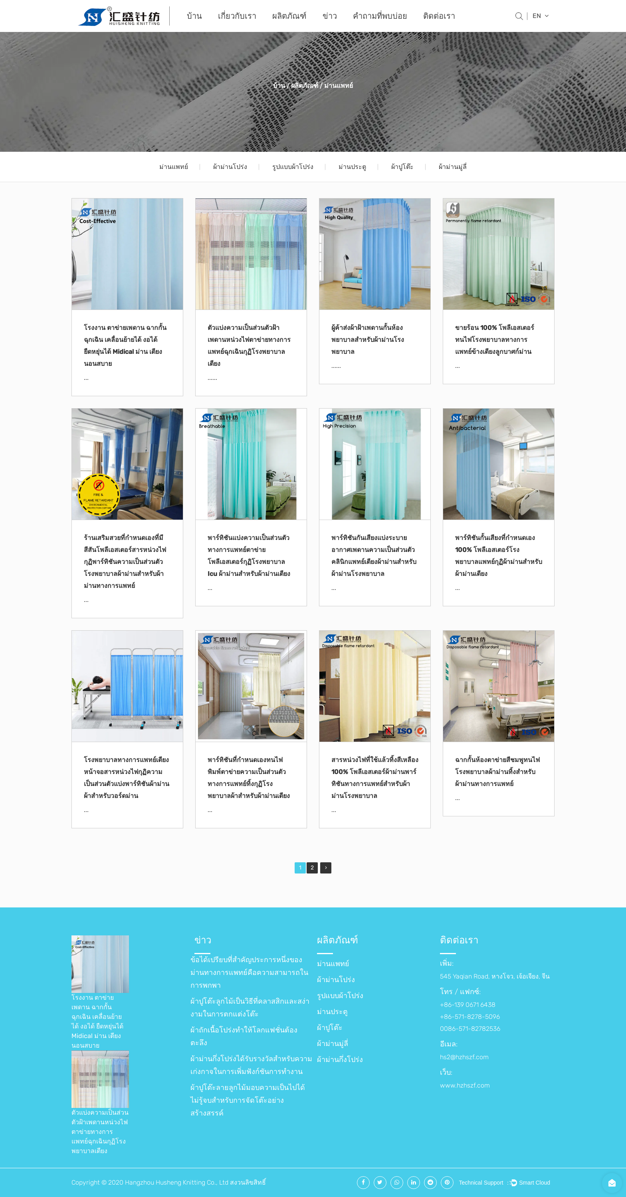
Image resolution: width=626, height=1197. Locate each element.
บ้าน (194, 16)
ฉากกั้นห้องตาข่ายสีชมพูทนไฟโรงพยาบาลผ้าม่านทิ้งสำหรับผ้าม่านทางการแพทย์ (497, 772)
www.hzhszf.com (465, 1085)
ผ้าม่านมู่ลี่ (453, 166)
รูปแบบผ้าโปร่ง (292, 166)
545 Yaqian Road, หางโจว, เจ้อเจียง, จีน (495, 976)
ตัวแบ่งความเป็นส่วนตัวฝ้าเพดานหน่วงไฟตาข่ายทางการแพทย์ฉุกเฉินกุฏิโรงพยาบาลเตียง (100, 1132)
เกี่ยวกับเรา (237, 16)
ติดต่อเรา (439, 16)
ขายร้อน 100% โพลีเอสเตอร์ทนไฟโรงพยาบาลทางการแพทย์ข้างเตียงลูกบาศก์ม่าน (494, 339)
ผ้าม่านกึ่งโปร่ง (340, 1059)
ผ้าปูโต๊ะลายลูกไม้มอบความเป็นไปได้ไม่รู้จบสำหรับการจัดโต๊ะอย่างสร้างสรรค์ (247, 1100)
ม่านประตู (352, 166)
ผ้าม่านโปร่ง (230, 166)
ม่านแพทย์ (173, 166)
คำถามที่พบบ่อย (380, 16)
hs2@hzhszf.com (464, 1057)
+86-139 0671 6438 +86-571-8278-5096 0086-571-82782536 (470, 1016)
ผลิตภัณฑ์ (289, 16)
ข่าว (330, 16)
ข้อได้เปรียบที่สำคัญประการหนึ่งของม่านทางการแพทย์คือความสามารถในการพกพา (249, 972)
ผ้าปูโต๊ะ (402, 166)
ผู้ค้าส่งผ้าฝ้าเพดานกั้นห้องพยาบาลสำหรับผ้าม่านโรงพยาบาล (367, 339)
